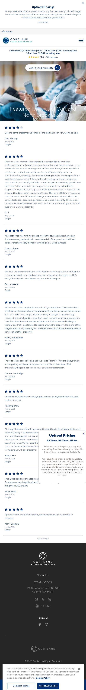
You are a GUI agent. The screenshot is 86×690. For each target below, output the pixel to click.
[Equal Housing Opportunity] (36, 599)
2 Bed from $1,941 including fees (60, 50)
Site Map (57, 664)
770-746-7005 (43, 582)
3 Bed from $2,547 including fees (43, 53)
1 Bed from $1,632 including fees (25, 50)
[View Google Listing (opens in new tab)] (43, 57)
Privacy (28, 664)
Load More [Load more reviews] (43, 538)
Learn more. (43, 22)
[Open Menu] (81, 40)
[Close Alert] (83, 2)
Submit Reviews (42, 664)
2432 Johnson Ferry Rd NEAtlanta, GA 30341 (43, 589)
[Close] (79, 674)
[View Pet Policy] (43, 606)
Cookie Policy (43, 683)
